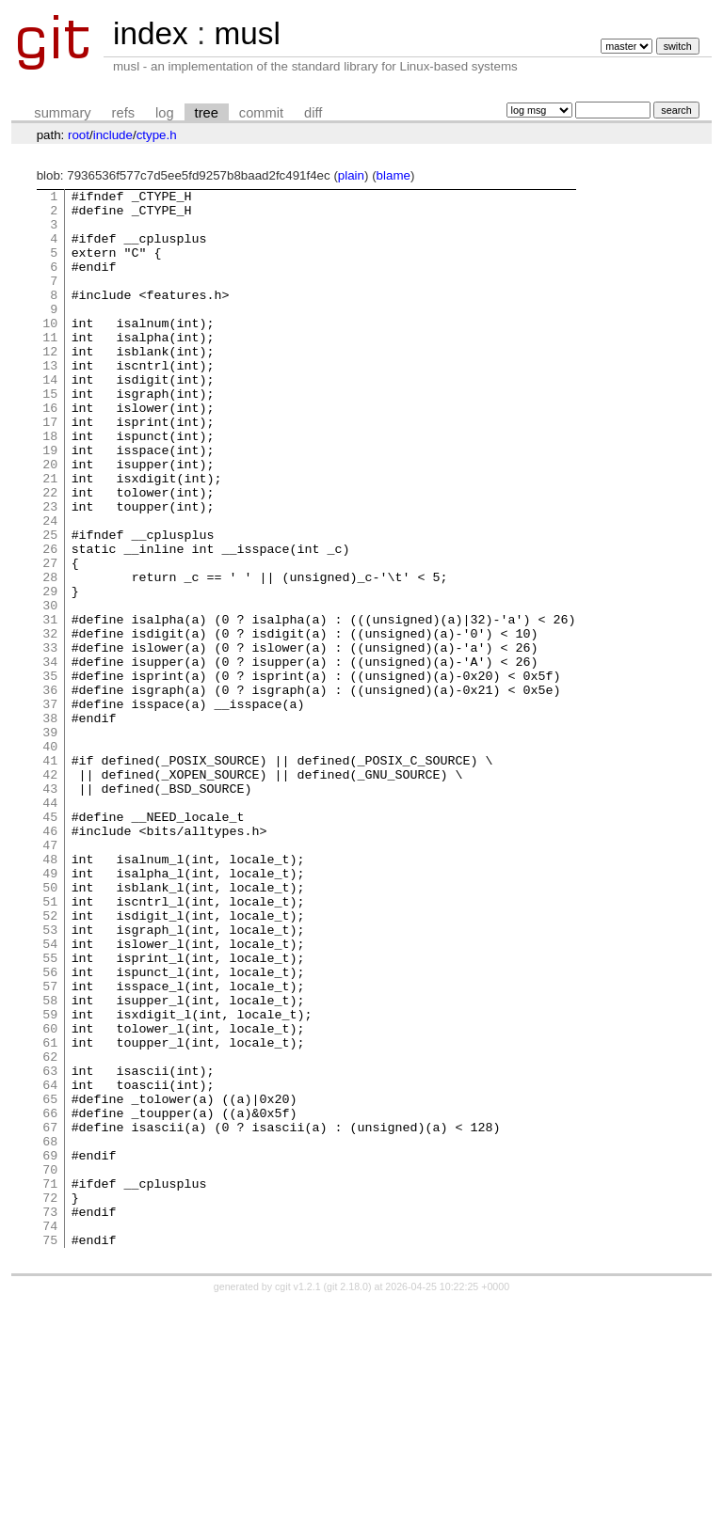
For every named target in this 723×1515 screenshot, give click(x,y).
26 (49, 621)
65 (49, 1281)
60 (49, 1197)
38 (49, 824)
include (113, 135)
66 (49, 1298)
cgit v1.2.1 (298, 1498)
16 (49, 452)
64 (49, 1264)
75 (49, 1451)
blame (393, 175)
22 (49, 553)
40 (49, 858)
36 (49, 790)
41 (49, 875)
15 (49, 435)
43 (49, 909)
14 (49, 418)
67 (49, 1315)
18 (49, 486)
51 (49, 1044)
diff (313, 112)
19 (49, 503)
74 (49, 1434)
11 (49, 367)
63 (49, 1247)
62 (49, 1231)
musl (247, 33)
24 (49, 587)
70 (49, 1366)
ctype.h (157, 135)
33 (49, 740)
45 (49, 943)
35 (49, 773)
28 (49, 655)
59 (49, 1180)
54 (49, 1095)
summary (62, 112)
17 (49, 469)
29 (49, 672)
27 (49, 638)
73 (49, 1417)
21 (49, 537)
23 (49, 570)
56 (49, 1129)
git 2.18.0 (347, 1498)
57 (49, 1146)
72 (49, 1400)
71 (49, 1383)
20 (49, 520)
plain (351, 175)
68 (49, 1332)
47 (49, 977)
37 (49, 807)
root (78, 135)
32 (49, 723)
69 (49, 1349)
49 (49, 1010)
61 (49, 1214)
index (150, 33)
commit (261, 112)
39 (49, 841)
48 (49, 994)
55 (49, 1112)
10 (49, 350)
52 (49, 1061)
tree (206, 112)
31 (49, 706)
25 (49, 604)
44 (49, 926)
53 (49, 1078)
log (164, 112)
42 (49, 892)
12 (49, 384)
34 (49, 757)
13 (49, 401)
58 (49, 1163)
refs (123, 112)
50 (49, 1027)
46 (49, 960)
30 (49, 689)
